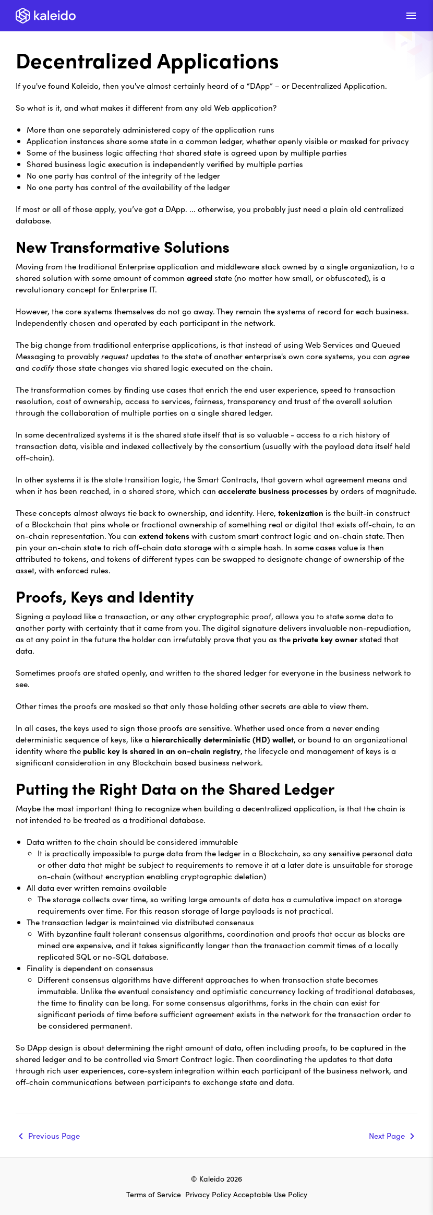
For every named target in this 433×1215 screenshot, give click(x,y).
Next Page (387, 1135)
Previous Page (54, 1135)
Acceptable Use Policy (270, 1194)
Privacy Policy (209, 1194)
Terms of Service (153, 1194)
